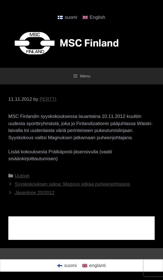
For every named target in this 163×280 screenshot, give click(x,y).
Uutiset (22, 175)
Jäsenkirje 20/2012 (34, 192)
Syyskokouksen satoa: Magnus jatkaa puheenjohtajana (72, 184)
